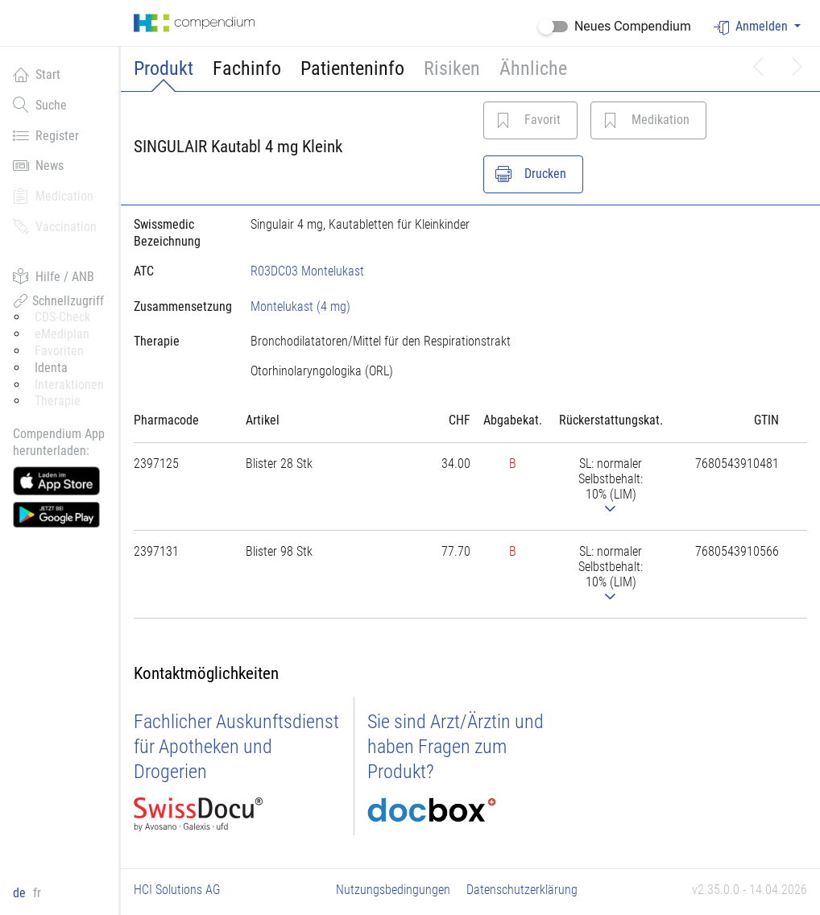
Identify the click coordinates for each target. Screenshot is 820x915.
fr (37, 893)
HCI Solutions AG (177, 889)
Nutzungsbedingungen (393, 889)
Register (46, 135)
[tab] (179, 306)
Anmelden (752, 27)
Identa (51, 367)
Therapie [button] (58, 400)
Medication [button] (53, 196)
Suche (40, 105)
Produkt (163, 68)
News (38, 165)
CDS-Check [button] (62, 317)
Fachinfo (247, 68)
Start (36, 74)
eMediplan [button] (62, 334)
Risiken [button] (452, 68)
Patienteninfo (352, 68)
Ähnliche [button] (533, 68)
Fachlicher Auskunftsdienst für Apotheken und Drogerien (236, 746)
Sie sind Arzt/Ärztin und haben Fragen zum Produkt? (455, 746)
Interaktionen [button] (69, 384)
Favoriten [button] (59, 350)
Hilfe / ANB (53, 276)
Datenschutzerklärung (522, 889)
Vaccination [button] (55, 226)
